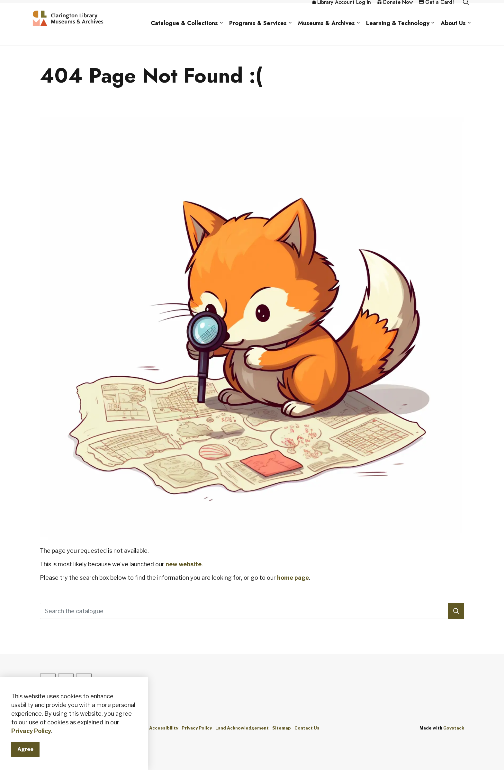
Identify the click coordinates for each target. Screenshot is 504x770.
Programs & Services (258, 35)
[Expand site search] (465, 13)
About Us (453, 35)
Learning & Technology (397, 35)
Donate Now (395, 13)
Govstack (453, 727)
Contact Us (307, 727)
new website (184, 564)
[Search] (456, 611)
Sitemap (281, 727)
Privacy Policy (197, 727)
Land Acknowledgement (242, 727)
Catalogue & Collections (184, 35)
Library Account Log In (341, 13)
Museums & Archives (326, 35)
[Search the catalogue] (252, 611)
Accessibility (163, 727)
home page (293, 577)
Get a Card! (436, 13)
